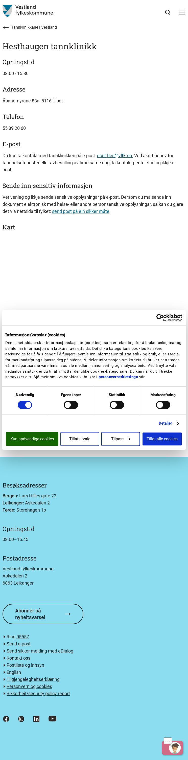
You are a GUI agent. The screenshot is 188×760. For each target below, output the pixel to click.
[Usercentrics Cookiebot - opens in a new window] (160, 317)
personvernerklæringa (118, 377)
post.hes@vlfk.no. (115, 155)
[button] (181, 12)
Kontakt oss (18, 658)
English (14, 672)
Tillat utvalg (79, 439)
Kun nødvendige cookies (32, 439)
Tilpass (120, 439)
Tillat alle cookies (162, 439)
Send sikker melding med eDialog (40, 651)
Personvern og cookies (29, 686)
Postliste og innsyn (26, 665)
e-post (24, 643)
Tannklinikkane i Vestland (34, 27)
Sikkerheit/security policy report (38, 693)
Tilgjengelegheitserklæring (33, 679)
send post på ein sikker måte (80, 211)
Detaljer (165, 423)
